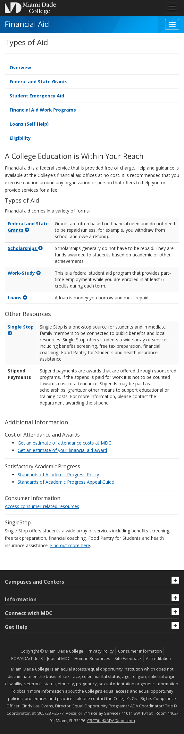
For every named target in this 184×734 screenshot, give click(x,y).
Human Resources (92, 658)
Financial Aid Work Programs (43, 110)
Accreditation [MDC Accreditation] (158, 658)
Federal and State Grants (39, 82)
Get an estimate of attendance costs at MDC (64, 443)
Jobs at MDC (58, 658)
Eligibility (20, 138)
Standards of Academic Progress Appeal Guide (66, 482)
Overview (20, 67)
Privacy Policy (101, 651)
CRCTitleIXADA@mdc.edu (111, 720)
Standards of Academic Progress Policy (58, 474)
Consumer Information (140, 651)
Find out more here (70, 545)
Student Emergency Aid (37, 96)
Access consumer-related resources (42, 506)
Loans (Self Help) (29, 124)
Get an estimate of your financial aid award (62, 450)
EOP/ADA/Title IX (27, 658)
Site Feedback (128, 658)
